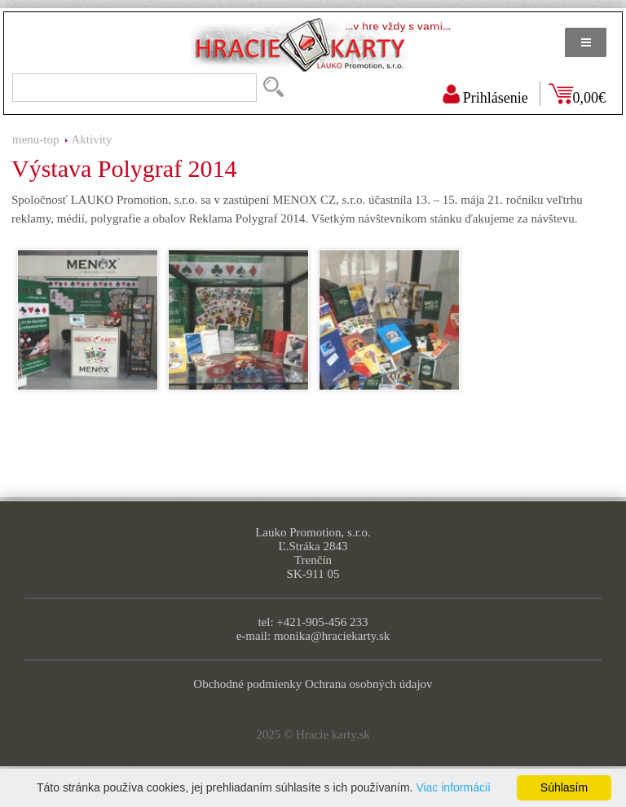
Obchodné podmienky (247, 683)
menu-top (36, 139)
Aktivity (92, 139)
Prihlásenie (495, 98)
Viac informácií (453, 787)
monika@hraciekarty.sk (332, 635)
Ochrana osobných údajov (369, 683)
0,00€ (589, 98)
